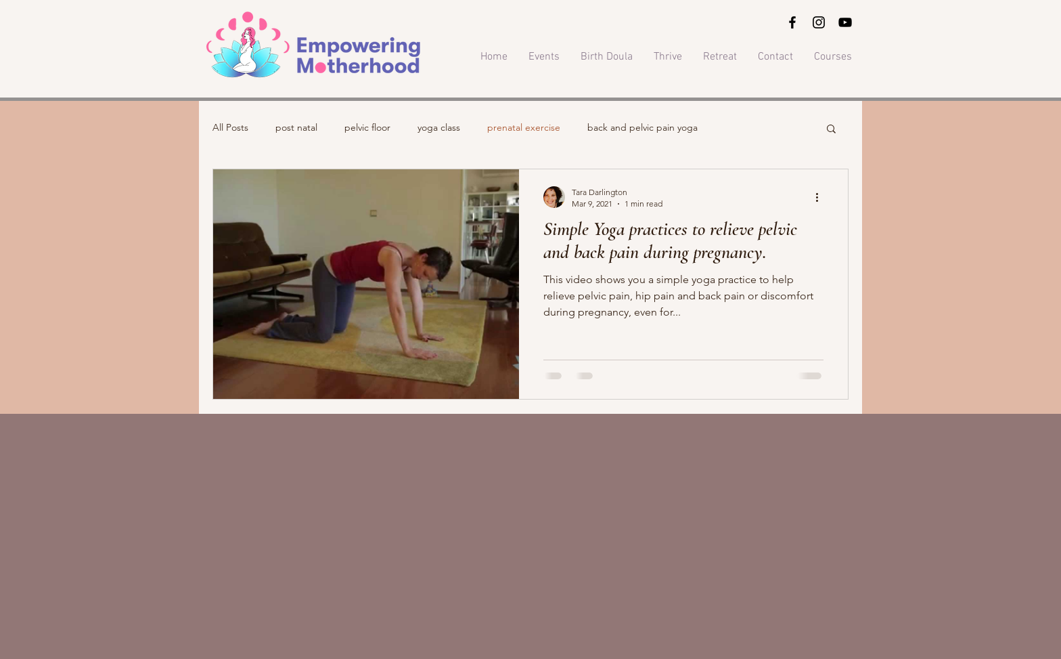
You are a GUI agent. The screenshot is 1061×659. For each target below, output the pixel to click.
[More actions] (821, 197)
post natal (296, 127)
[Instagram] (819, 22)
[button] (831, 130)
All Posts (230, 127)
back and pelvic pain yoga (642, 127)
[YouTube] (845, 22)
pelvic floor (367, 127)
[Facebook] (792, 22)
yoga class (438, 127)
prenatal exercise (523, 127)
